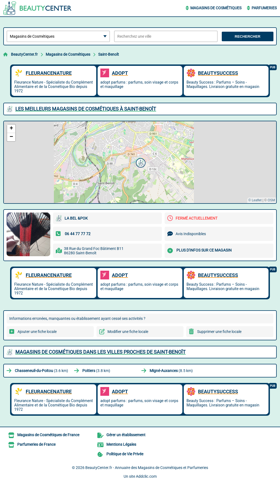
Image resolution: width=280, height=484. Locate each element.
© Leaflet (254, 200)
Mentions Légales (121, 444)
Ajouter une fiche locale (37, 331)
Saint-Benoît (108, 54)
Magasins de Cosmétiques (215, 8)
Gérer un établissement (125, 435)
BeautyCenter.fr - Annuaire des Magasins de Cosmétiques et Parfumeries (146, 467)
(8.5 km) (171, 370)
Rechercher (247, 36)
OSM (271, 200)
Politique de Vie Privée (124, 454)
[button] (140, 162)
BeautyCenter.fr (24, 54)
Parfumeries (264, 8)
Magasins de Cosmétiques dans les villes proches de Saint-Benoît (100, 352)
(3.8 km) (96, 370)
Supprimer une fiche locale (219, 331)
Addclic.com (146, 476)
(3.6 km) (41, 370)
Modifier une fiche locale (127, 331)
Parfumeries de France (36, 444)
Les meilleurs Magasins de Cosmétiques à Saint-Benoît (85, 109)
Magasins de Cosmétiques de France (48, 435)
